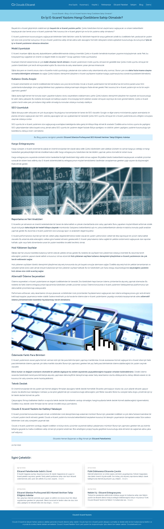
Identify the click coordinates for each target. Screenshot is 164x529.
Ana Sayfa (73, 5)
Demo (148, 5)
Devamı (61, 479)
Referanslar (106, 5)
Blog (141, 5)
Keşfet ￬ (95, 5)
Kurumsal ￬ (84, 5)
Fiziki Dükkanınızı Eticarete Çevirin (104, 471)
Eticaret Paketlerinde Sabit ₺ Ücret (34, 471)
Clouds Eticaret (23, 4)
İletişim (133, 5)
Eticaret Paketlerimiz (101, 439)
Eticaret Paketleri (121, 5)
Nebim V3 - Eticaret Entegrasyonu (104, 492)
